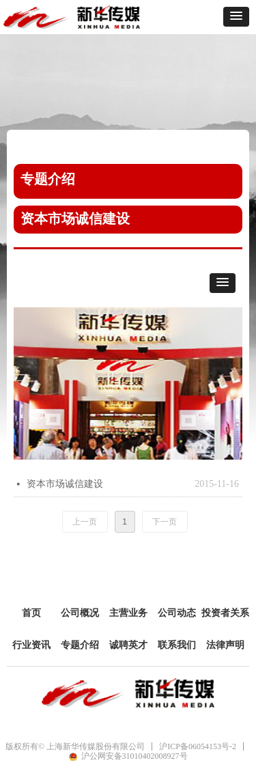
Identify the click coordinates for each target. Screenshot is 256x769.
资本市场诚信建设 (65, 484)
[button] (236, 17)
